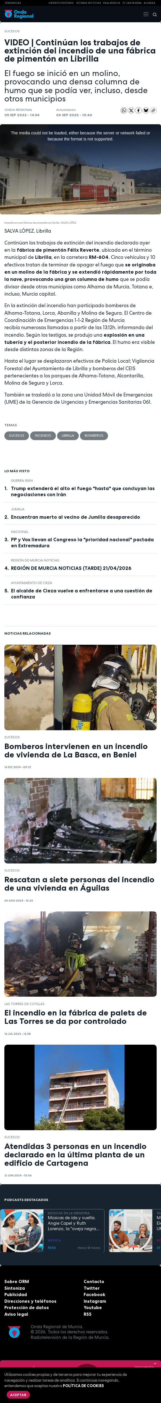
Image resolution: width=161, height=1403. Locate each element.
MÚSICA (54, 1240)
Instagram (95, 1301)
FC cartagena (132, 2)
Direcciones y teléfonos (30, 1301)
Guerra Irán (22, 480)
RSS (88, 1314)
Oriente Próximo (61, 2)
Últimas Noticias (88, 2)
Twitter (92, 1288)
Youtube (93, 1307)
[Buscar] (153, 14)
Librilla (68, 435)
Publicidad (15, 1294)
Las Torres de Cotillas (24, 1004)
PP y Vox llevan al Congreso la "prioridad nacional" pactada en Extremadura (82, 542)
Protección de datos (26, 1307)
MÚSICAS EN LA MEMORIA (69, 1213)
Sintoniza (14, 1288)
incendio (43, 435)
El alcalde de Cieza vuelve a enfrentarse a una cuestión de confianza (81, 594)
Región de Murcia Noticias (35, 560)
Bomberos (94, 435)
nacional (19, 531)
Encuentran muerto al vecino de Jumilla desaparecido (75, 517)
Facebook (94, 1294)
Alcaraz (149, 2)
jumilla (17, 509)
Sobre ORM (16, 1281)
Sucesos (12, 31)
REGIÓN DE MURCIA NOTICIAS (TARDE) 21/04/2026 (71, 568)
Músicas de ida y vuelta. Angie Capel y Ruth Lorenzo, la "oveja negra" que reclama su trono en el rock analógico (72, 1223)
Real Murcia (111, 2)
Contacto (94, 1281)
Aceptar (18, 1395)
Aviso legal (16, 1314)
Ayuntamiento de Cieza (31, 583)
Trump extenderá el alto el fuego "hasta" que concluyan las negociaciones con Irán (83, 491)
